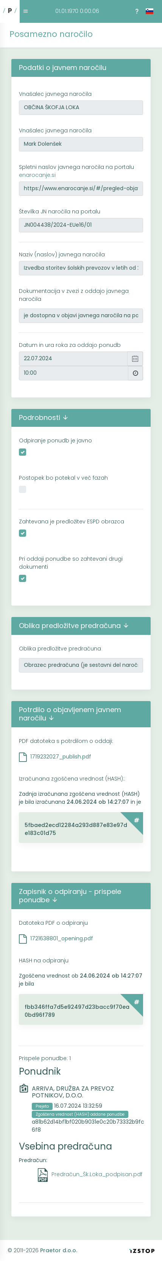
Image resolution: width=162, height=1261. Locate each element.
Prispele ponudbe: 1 (45, 1058)
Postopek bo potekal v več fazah (63, 478)
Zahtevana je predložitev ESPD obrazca (71, 521)
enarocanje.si (37, 175)
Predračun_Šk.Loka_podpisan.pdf (96, 1174)
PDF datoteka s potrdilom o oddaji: (66, 741)
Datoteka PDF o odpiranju (53, 923)
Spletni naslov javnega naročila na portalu (76, 171)
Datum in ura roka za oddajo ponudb (70, 345)
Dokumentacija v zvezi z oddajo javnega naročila (74, 295)
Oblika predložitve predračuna (60, 648)
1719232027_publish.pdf (60, 756)
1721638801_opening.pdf (61, 938)
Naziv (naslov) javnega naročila (62, 254)
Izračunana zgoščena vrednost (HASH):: (72, 778)
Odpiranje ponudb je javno (55, 440)
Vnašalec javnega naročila (55, 94)
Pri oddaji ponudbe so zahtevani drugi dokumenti (71, 563)
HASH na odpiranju (44, 960)
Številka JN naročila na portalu (59, 211)
